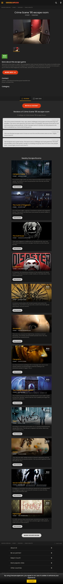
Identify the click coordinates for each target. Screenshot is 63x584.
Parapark (20, 7)
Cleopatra (17, 359)
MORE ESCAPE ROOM (31, 535)
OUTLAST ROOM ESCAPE (24, 330)
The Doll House (18, 236)
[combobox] (60, 2)
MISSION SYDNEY (22, 176)
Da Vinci (16, 298)
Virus (15, 421)
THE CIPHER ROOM (23, 515)
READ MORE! (17, 217)
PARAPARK (35, 15)
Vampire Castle (19, 174)
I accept (31, 581)
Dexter (15, 452)
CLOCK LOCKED (22, 299)
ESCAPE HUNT (21, 392)
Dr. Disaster (17, 267)
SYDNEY (27, 15)
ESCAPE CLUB (21, 207)
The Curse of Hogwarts (22, 205)
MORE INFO (9, 72)
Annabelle (17, 328)
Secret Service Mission (21, 483)
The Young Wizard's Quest (23, 390)
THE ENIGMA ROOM (23, 268)
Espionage (17, 514)
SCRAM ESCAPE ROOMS (24, 238)
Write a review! (31, 106)
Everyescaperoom (5, 7)
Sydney (14, 7)
